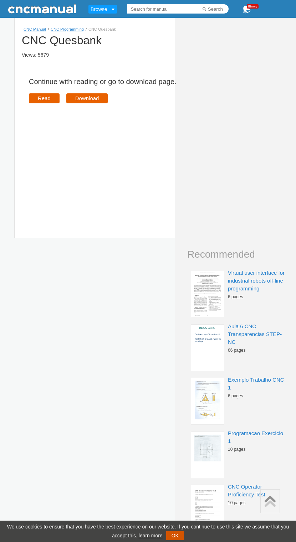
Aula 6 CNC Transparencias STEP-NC (255, 334)
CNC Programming (67, 29)
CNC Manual (35, 29)
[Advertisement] (89, 160)
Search (215, 9)
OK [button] (175, 535)
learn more (151, 535)
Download (87, 98)
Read (44, 98)
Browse (99, 9)
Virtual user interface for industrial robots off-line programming (256, 280)
